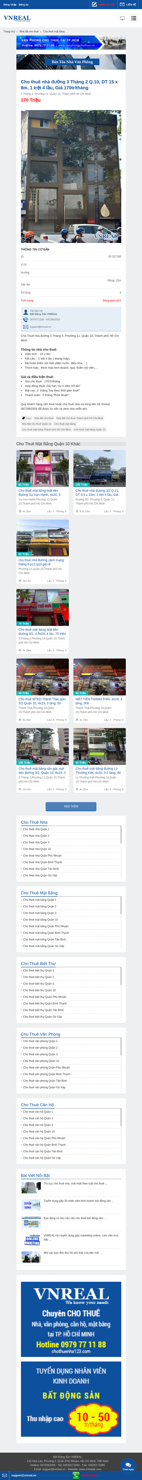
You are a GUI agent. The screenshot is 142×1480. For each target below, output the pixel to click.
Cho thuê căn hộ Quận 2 (38, 1118)
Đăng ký (23, 4)
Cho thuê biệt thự (38, 963)
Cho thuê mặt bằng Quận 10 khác (48, 444)
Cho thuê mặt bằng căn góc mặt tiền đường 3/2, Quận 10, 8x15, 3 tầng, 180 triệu (42, 771)
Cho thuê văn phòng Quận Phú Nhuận (46, 1067)
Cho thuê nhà (34, 822)
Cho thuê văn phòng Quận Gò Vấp (44, 1087)
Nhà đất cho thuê (44, 418)
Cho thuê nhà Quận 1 (36, 829)
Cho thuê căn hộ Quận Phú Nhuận (44, 1138)
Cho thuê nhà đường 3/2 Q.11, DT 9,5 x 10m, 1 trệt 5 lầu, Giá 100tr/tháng (97, 493)
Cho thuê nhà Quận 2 (36, 835)
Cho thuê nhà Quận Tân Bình (41, 868)
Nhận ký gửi (103, 4)
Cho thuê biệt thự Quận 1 (38, 970)
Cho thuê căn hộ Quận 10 (39, 1131)
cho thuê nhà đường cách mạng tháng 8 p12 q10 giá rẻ (41, 562)
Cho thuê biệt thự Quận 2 (38, 977)
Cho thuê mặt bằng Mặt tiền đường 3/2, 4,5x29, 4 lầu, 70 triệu (42, 632)
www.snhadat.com (90, 1469)
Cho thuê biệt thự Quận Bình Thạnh (45, 1003)
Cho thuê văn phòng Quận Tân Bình (45, 1080)
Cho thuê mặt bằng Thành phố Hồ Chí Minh (46, 429)
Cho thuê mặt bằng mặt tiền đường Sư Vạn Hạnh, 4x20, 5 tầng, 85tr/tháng (40, 493)
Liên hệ (128, 4)
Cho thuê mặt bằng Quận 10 (89, 429)
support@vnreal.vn (40, 326)
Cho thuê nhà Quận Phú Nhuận (42, 855)
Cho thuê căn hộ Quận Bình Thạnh (44, 1144)
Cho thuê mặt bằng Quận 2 (40, 906)
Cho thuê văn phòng (40, 1034)
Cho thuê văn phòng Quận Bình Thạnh (46, 1074)
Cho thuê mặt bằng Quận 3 (40, 913)
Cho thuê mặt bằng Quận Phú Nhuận (46, 926)
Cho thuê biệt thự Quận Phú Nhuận (45, 997)
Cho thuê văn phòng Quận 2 (40, 1047)
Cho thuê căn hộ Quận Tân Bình (43, 1151)
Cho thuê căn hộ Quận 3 (38, 1125)
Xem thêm (71, 806)
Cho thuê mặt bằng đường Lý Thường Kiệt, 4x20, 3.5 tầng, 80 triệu (98, 771)
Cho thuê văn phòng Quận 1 (40, 1041)
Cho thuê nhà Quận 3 (36, 842)
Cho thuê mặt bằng (64, 423)
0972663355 (89, 1475)
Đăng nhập (10, 4)
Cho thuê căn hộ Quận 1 (38, 1111)
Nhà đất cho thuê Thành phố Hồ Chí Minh (80, 418)
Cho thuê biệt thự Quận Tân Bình (43, 1010)
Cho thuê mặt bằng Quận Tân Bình (44, 939)
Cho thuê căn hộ (37, 1105)
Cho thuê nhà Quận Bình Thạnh (42, 862)
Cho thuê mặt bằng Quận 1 (40, 899)
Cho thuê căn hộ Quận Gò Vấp (42, 1158)
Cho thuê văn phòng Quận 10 (41, 1061)
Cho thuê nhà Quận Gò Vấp (40, 875)
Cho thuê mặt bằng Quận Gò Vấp (43, 946)
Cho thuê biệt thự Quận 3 (38, 983)
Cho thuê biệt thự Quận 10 (39, 990)
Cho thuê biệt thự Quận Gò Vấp (42, 1016)
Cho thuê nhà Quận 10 (37, 849)
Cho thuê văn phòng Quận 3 (40, 1054)
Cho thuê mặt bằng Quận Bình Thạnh (46, 932)
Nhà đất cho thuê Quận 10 (37, 423)
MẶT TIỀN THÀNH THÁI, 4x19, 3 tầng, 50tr (99, 701)
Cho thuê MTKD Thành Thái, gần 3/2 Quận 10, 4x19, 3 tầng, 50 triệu (42, 701)
